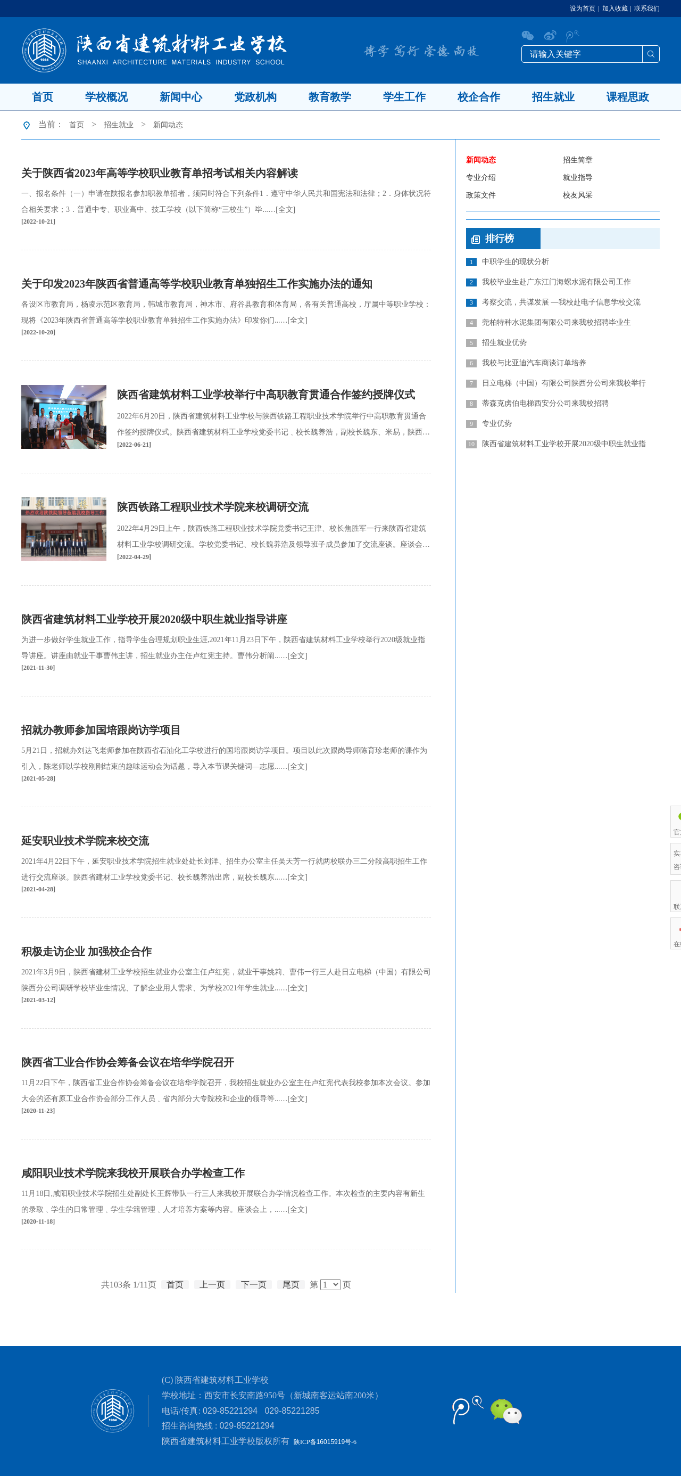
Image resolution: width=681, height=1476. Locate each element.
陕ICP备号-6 (325, 1442)
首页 (42, 97)
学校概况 (106, 97)
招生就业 (553, 97)
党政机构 (255, 97)
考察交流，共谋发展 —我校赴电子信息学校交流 (553, 302)
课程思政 (628, 97)
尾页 (291, 1284)
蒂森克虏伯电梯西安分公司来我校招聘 (537, 403)
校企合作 (479, 97)
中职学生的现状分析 (507, 262)
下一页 (254, 1284)
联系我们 (647, 8)
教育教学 (330, 97)
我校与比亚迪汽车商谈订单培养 (526, 363)
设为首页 (582, 8)
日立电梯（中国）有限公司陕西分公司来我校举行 (556, 383)
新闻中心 (181, 97)
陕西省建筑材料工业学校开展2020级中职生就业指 (556, 444)
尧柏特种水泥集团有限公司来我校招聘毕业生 (548, 322)
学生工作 (404, 97)
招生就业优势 (496, 343)
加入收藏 (615, 8)
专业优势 (489, 424)
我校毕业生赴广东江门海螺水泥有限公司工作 (548, 282)
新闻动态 (168, 125)
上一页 (212, 1284)
